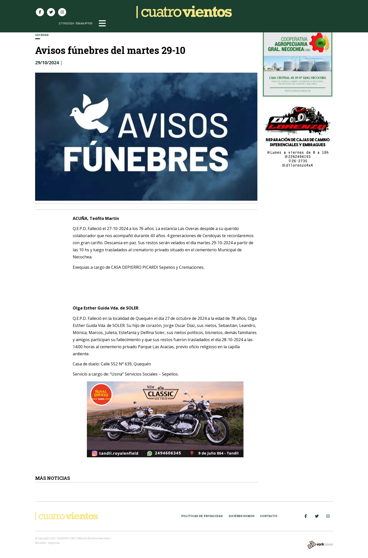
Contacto (268, 516)
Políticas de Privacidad (202, 516)
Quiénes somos (241, 516)
